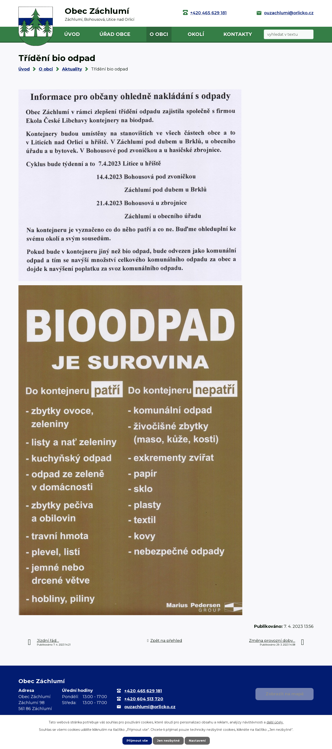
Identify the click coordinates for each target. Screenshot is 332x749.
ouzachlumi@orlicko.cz (289, 12)
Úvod (72, 34)
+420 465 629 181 (208, 12)
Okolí (196, 34)
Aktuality (72, 69)
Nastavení (198, 740)
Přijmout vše (136, 740)
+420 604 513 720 (143, 699)
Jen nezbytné (168, 740)
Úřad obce (114, 34)
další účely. (275, 722)
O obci (159, 34)
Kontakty (237, 34)
